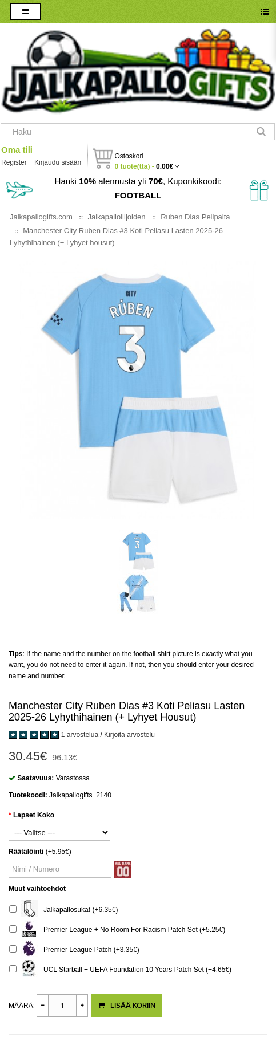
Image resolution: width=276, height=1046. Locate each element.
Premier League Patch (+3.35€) (74, 950)
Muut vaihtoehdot (37, 889)
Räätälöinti (26, 852)
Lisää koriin (126, 1005)
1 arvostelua (79, 735)
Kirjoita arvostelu (129, 735)
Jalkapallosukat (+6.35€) (63, 910)
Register (14, 162)
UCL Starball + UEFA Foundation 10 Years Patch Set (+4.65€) (120, 970)
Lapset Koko (33, 815)
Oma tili (17, 149)
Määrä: (22, 1006)
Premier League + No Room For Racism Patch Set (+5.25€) (117, 930)
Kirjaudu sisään (57, 162)
